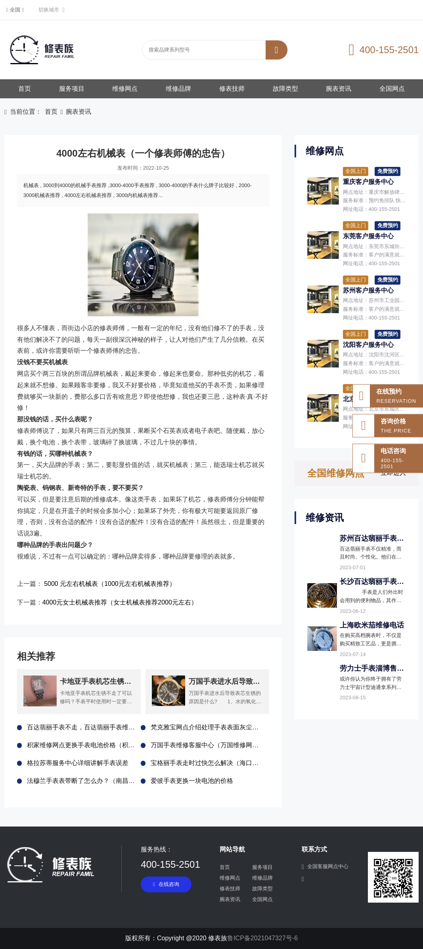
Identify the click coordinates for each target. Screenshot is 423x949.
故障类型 (285, 88)
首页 (24, 88)
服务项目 (71, 88)
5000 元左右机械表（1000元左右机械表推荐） (110, 583)
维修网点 (125, 88)
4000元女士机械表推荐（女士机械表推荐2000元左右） (119, 602)
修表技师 (232, 88)
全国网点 (392, 88)
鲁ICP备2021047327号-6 (262, 938)
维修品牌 (178, 88)
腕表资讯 (338, 88)
